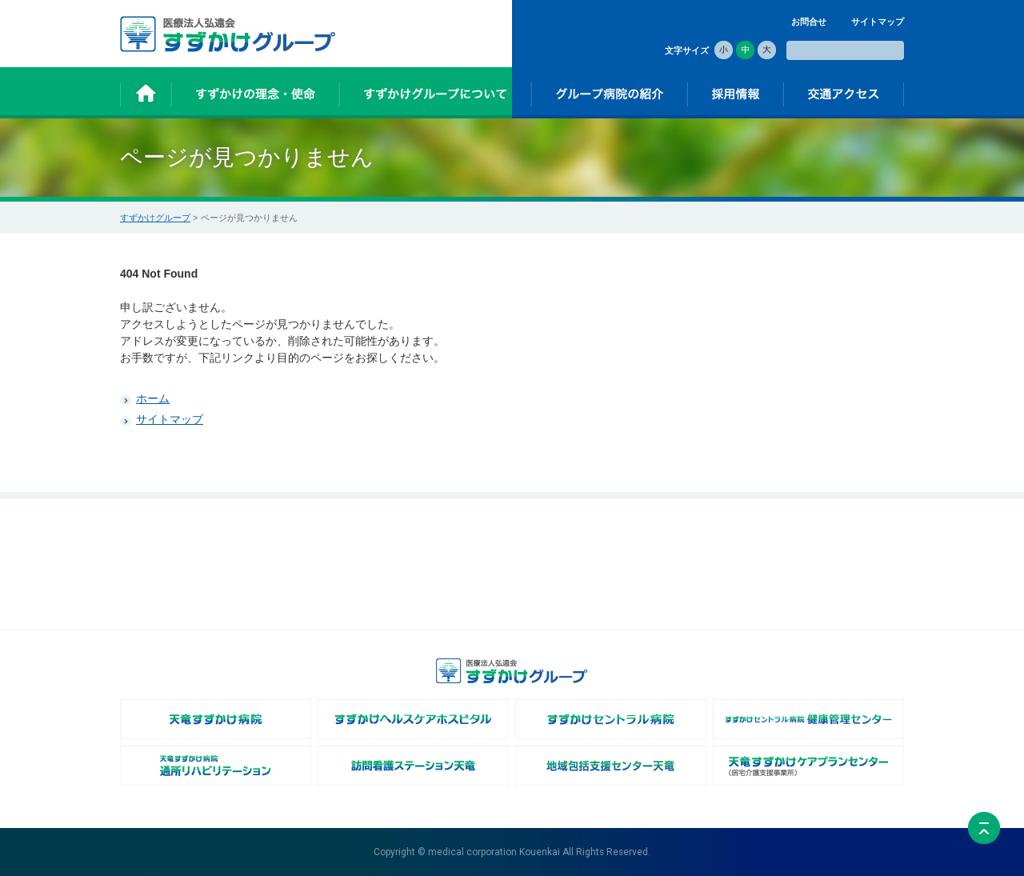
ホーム (153, 398)
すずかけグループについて (445, 538)
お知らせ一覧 (158, 555)
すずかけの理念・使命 (306, 538)
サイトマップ (877, 21)
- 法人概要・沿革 (426, 572)
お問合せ (808, 21)
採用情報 (671, 538)
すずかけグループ (155, 217)
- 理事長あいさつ (426, 555)
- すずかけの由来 (296, 555)
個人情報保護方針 (819, 572)
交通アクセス (810, 538)
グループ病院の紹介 (562, 538)
